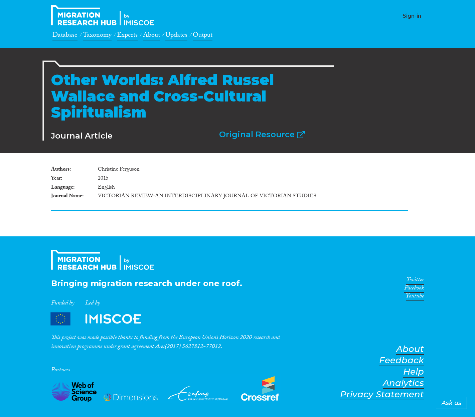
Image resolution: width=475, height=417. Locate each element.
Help (413, 372)
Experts (127, 36)
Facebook (414, 289)
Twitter (415, 281)
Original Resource (262, 134)
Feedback (401, 360)
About (151, 36)
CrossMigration (104, 15)
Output (202, 36)
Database (64, 36)
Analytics (403, 383)
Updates (176, 36)
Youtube (415, 297)
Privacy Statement (382, 394)
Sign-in (412, 16)
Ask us (451, 403)
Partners (101, 319)
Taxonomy (97, 36)
